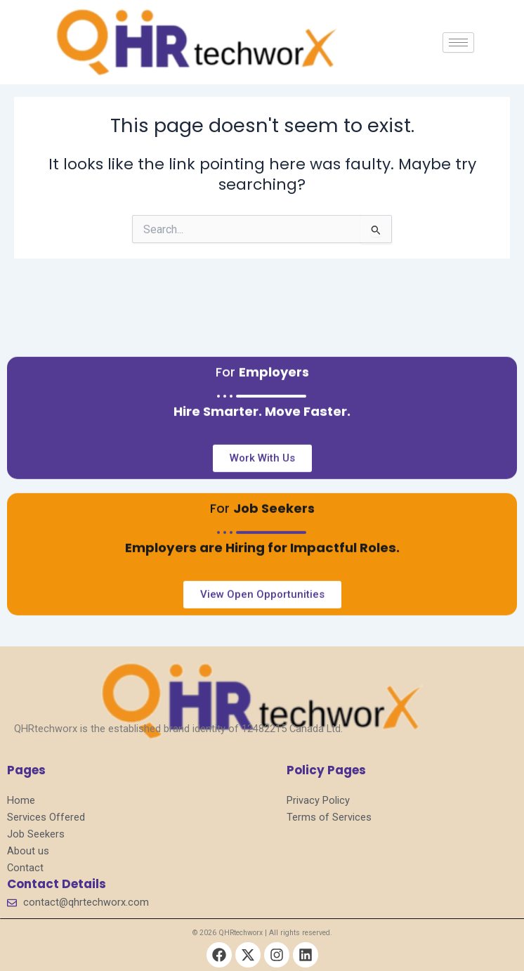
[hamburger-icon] (458, 42)
